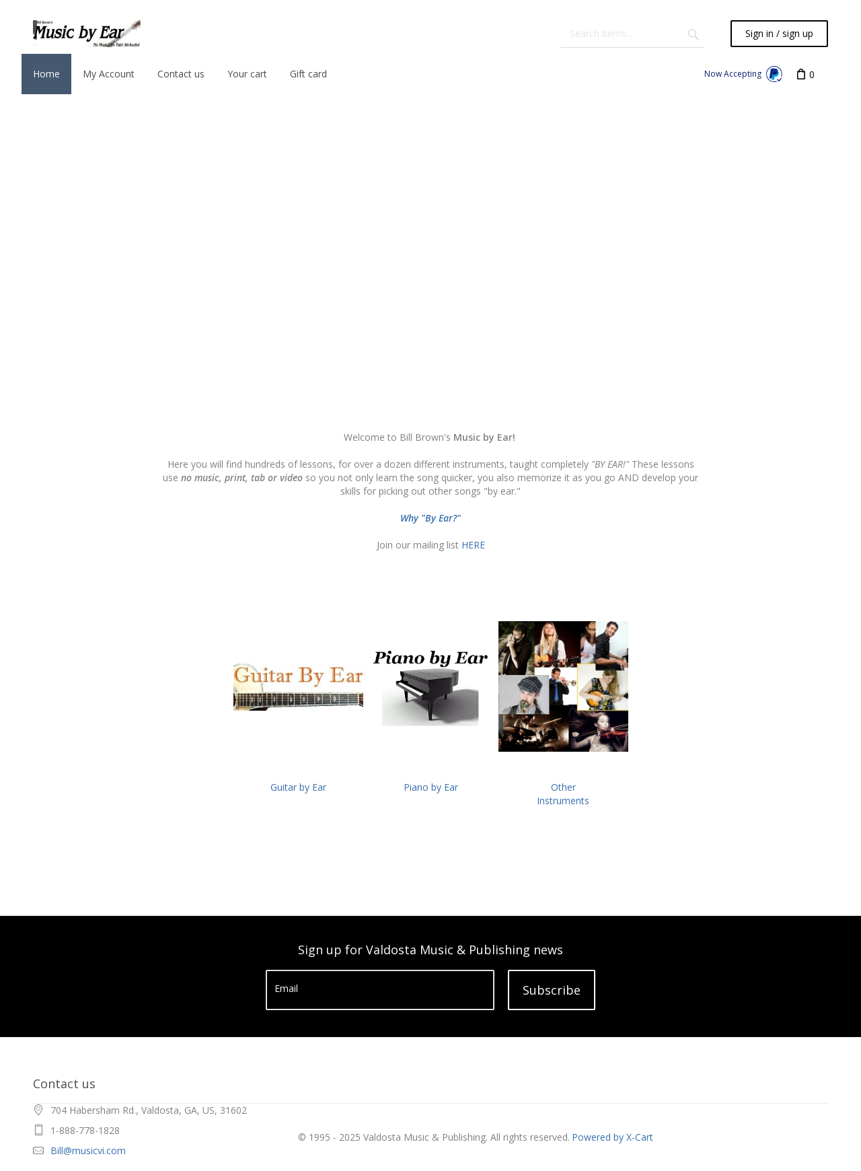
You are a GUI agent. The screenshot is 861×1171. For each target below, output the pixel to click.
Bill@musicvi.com (88, 1150)
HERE (473, 544)
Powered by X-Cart (612, 1137)
